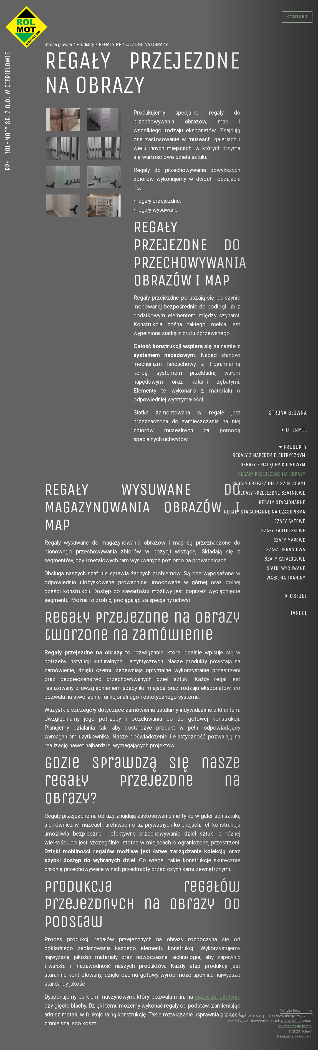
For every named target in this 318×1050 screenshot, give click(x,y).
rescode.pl (303, 1036)
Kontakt (297, 16)
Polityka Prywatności (296, 1011)
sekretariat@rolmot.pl (295, 1026)
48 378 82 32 (291, 1021)
